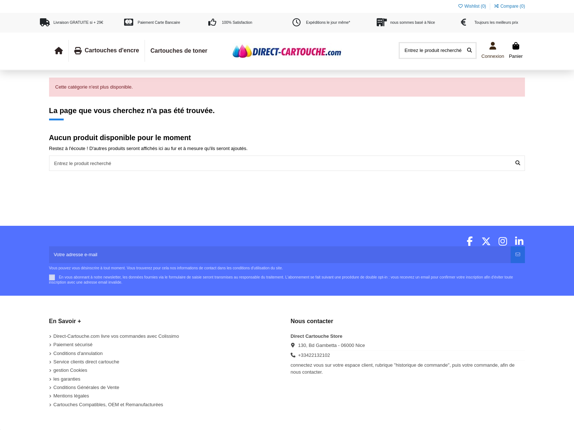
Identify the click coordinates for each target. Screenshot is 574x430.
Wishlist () (472, 6)
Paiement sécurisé (73, 344)
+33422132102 (314, 355)
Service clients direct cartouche (86, 361)
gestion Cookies (70, 370)
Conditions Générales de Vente (86, 387)
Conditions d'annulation (78, 353)
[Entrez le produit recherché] (469, 50)
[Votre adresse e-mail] (280, 254)
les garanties (67, 379)
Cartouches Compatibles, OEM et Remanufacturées (108, 404)
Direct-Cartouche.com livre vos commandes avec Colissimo (116, 336)
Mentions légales (71, 396)
